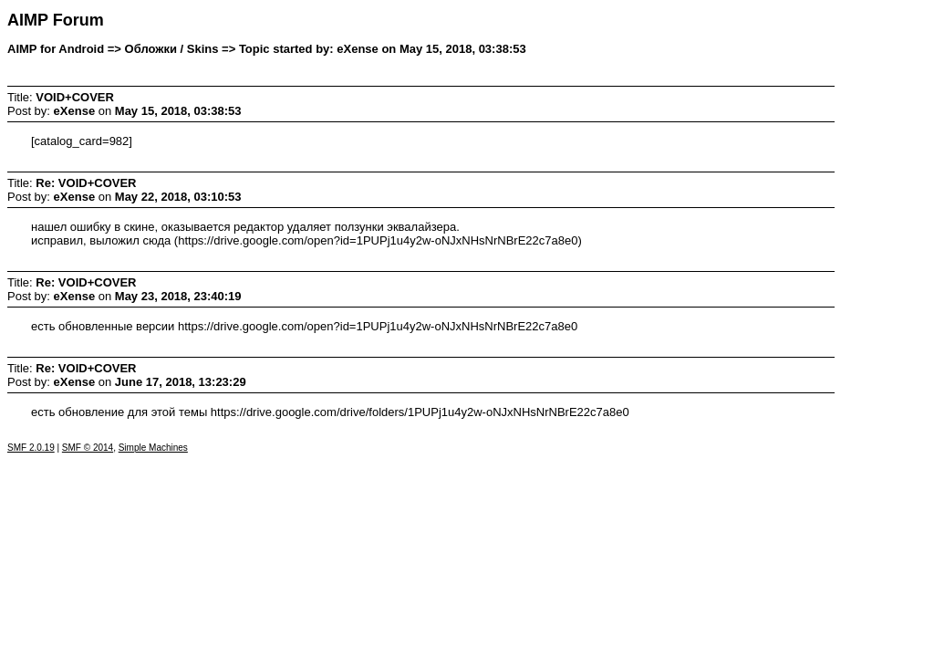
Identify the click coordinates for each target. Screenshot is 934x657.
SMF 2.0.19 (31, 448)
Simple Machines (153, 448)
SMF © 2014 (87, 448)
